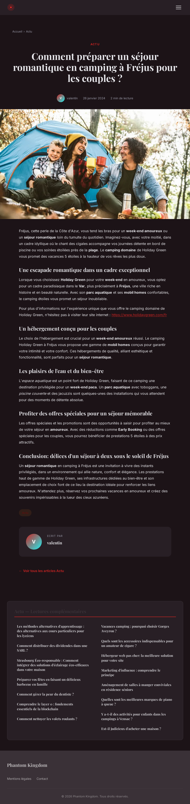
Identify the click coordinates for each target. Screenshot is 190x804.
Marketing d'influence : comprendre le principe (130, 672)
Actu (29, 31)
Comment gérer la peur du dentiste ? (45, 694)
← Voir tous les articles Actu (41, 571)
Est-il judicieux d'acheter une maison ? (131, 728)
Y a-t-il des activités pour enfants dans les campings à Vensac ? (133, 716)
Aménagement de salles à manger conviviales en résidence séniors (136, 687)
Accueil (17, 31)
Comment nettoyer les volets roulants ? (47, 719)
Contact (42, 778)
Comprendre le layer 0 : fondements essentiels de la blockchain (45, 706)
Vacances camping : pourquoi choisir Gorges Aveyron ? (135, 628)
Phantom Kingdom (27, 765)
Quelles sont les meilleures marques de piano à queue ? (136, 701)
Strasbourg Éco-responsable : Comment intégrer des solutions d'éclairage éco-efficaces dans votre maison (53, 665)
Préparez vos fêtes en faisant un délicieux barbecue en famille (49, 681)
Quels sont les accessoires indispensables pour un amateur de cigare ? (137, 643)
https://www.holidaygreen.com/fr (139, 315)
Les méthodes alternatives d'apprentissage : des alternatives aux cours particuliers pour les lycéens (50, 631)
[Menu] (178, 7)
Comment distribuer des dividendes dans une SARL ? (52, 647)
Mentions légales (19, 778)
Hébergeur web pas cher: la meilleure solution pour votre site (137, 657)
